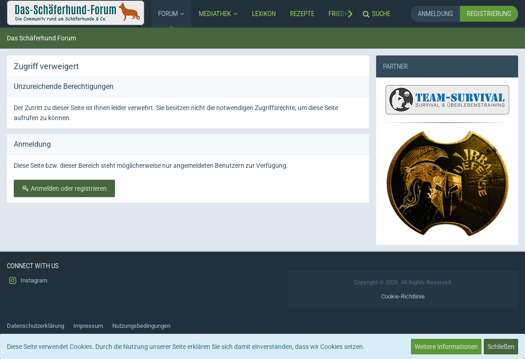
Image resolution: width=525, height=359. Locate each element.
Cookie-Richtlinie (403, 296)
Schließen (500, 346)
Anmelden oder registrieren (64, 188)
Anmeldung (435, 13)
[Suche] (377, 14)
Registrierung (489, 13)
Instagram (27, 280)
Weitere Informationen (446, 346)
